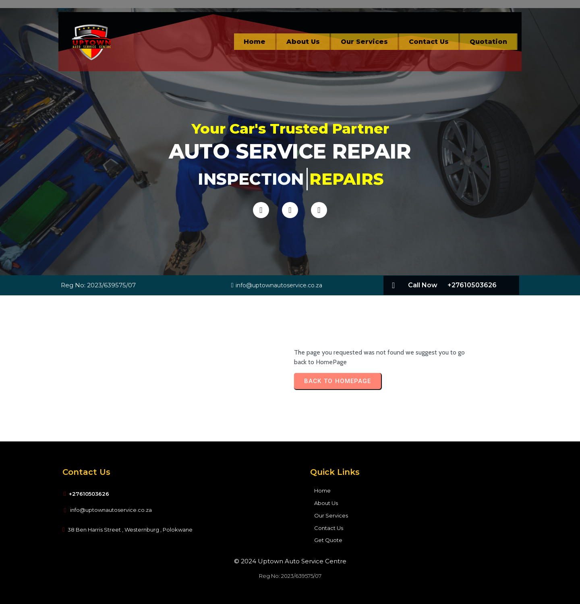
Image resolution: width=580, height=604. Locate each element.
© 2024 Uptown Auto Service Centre (290, 561)
